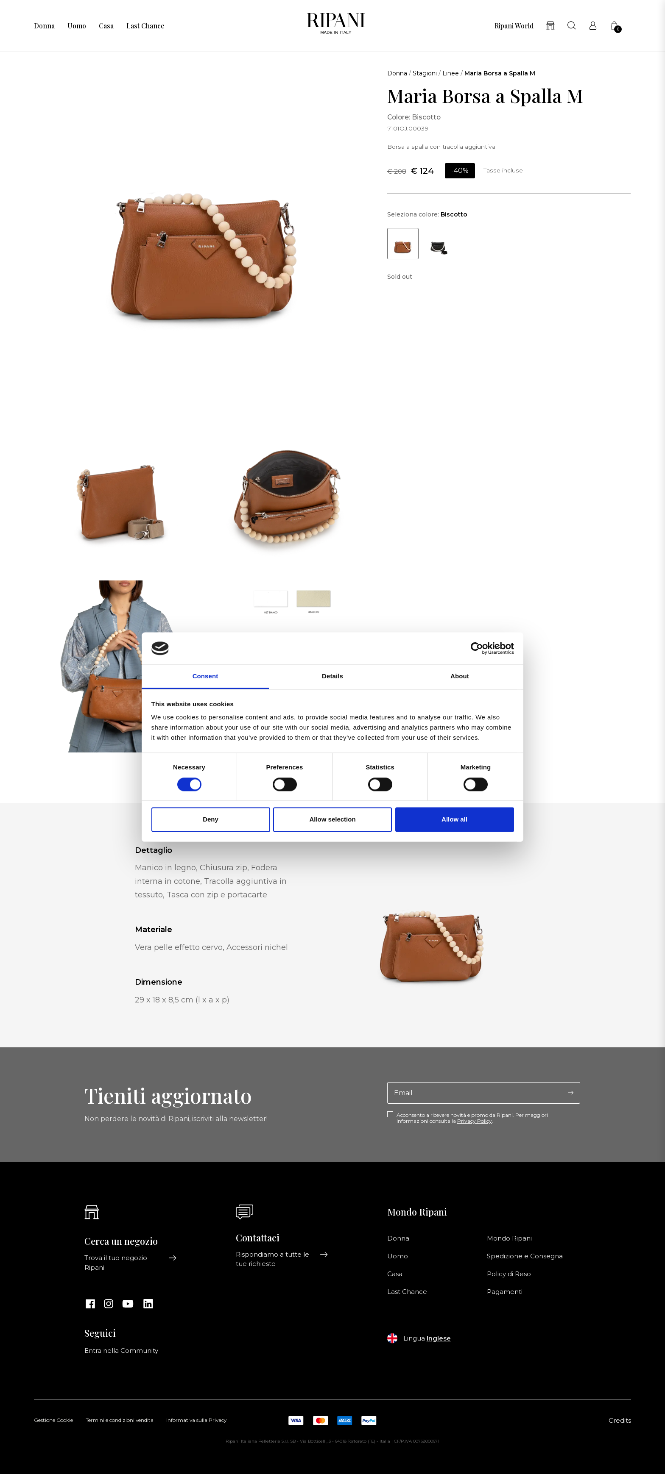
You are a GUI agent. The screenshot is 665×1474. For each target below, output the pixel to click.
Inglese (439, 1338)
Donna (44, 25)
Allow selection (332, 819)
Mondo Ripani (509, 1238)
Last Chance (145, 25)
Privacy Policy (474, 1121)
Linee (450, 73)
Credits (620, 1420)
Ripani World (514, 25)
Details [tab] (332, 676)
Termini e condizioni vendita (120, 1420)
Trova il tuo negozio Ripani (130, 1262)
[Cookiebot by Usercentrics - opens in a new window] (477, 648)
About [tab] (459, 676)
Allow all (454, 819)
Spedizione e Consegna (525, 1256)
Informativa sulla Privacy (196, 1420)
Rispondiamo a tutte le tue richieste (282, 1259)
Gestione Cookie (53, 1420)
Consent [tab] (205, 676)
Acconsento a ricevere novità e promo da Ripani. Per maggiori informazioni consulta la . (472, 1118)
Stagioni (425, 73)
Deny (210, 819)
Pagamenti (504, 1292)
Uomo (76, 25)
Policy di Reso (509, 1274)
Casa (106, 25)
